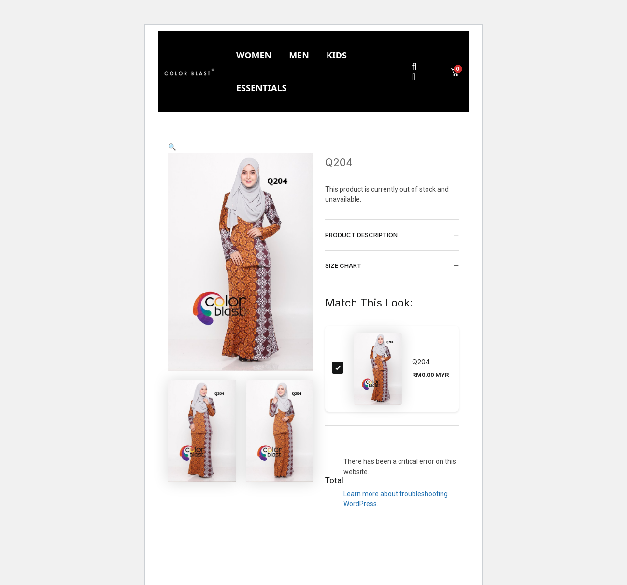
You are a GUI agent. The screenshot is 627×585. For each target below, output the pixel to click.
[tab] (253, 55)
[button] (172, 147)
